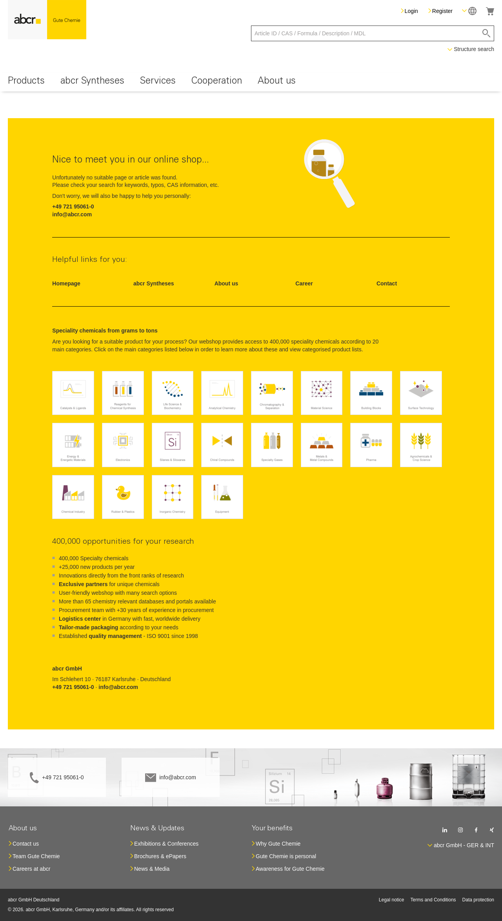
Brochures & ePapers (160, 856)
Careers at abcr (31, 869)
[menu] (251, 82)
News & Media (151, 869)
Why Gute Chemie (278, 844)
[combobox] (372, 33)
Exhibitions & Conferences (166, 844)
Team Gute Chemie (36, 856)
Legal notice (391, 900)
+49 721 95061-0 (63, 777)
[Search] (486, 33)
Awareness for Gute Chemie (290, 869)
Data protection (478, 900)
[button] (469, 10)
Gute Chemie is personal (286, 856)
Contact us (26, 844)
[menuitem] (26, 82)
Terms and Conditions (433, 900)
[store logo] (47, 19)
